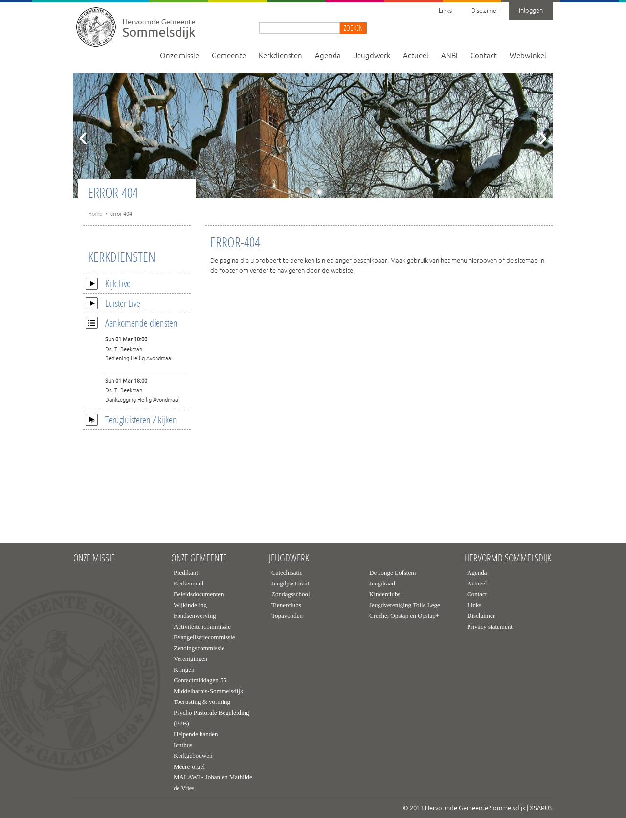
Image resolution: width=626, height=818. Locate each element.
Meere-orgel (189, 766)
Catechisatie (287, 572)
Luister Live (113, 303)
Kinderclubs (385, 594)
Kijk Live (108, 283)
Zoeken (353, 28)
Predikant (186, 572)
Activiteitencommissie (202, 626)
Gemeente (229, 56)
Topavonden (287, 615)
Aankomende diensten (132, 322)
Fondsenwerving (195, 615)
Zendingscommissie (199, 648)
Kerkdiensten (280, 56)
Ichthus (183, 744)
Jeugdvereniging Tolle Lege (404, 604)
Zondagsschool (290, 594)
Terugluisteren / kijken (131, 419)
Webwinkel (528, 56)
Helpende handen (196, 734)
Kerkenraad (188, 583)
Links (445, 11)
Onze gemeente (199, 558)
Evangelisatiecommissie (204, 637)
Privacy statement (490, 626)
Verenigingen (190, 658)
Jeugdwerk (372, 56)
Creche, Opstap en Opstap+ (404, 615)
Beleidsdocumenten (199, 594)
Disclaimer (484, 11)
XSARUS (541, 808)
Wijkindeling (190, 604)
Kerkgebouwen (193, 755)
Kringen (184, 669)
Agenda (328, 56)
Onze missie (179, 56)
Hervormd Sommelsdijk (508, 558)
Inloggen (531, 11)
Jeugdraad (382, 583)
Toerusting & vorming (202, 701)
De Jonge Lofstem (392, 572)
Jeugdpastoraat (290, 583)
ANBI (449, 56)
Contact (483, 56)
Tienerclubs (286, 604)
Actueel (415, 56)
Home (95, 213)
